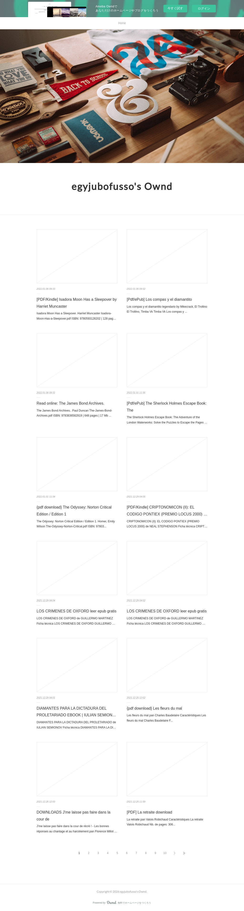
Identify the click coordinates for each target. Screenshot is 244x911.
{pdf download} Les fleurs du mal (154, 708)
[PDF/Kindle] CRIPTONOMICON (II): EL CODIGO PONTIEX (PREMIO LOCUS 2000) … (167, 510)
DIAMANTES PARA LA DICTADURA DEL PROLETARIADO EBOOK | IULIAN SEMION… (76, 711)
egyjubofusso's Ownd (122, 186)
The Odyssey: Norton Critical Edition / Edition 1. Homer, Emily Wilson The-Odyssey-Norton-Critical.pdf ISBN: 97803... (76, 524)
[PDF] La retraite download (149, 812)
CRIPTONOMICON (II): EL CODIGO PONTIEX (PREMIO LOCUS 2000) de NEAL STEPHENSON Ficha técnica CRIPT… (167, 524)
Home (122, 23)
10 (164, 853)
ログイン (204, 8)
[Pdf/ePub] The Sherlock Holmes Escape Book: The (167, 406)
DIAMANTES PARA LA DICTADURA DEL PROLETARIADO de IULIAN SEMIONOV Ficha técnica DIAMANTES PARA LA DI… (76, 725)
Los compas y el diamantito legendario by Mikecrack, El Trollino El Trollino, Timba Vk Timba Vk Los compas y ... (167, 309)
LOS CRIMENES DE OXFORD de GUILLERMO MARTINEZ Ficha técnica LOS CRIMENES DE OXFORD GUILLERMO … (76, 621)
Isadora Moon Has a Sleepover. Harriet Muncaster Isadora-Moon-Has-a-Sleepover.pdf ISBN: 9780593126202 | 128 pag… (76, 316)
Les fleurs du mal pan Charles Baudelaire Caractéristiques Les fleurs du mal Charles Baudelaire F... (166, 718)
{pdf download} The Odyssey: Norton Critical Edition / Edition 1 (74, 510)
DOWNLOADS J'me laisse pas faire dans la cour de (74, 815)
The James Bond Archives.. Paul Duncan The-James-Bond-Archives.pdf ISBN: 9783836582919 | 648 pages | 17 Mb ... (74, 413)
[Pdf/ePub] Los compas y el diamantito (159, 299)
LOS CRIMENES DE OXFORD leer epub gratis (77, 611)
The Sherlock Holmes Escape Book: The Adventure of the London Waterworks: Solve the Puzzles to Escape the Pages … (167, 420)
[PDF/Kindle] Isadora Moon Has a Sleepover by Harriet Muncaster (77, 302)
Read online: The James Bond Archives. (70, 403)
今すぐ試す (175, 8)
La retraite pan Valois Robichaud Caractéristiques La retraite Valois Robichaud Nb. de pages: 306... (165, 822)
